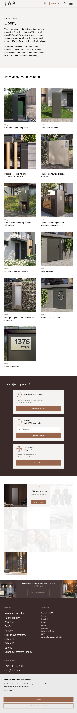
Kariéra (43, 625)
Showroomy (55, 3)
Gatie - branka (47, 271)
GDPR (43, 634)
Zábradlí (9, 643)
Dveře (7, 626)
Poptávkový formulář (38, 408)
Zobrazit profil (38, 502)
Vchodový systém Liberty (18, 651)
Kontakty (44, 622)
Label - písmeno (11, 366)
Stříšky (8, 647)
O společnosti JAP (47, 613)
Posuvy (8, 630)
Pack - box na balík (49, 128)
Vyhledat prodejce (38, 435)
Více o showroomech (38, 593)
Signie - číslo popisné (50, 317)
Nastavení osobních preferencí (38, 706)
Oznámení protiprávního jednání (51, 637)
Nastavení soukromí (47, 631)
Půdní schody (12, 617)
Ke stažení (44, 619)
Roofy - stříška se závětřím (16, 271)
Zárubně (9, 622)
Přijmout (38, 700)
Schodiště (9, 639)
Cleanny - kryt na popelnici (16, 128)
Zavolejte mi (38, 463)
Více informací (8, 690)
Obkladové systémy (15, 634)
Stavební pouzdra (14, 613)
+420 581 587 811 (14, 665)
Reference (44, 628)
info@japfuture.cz (14, 670)
